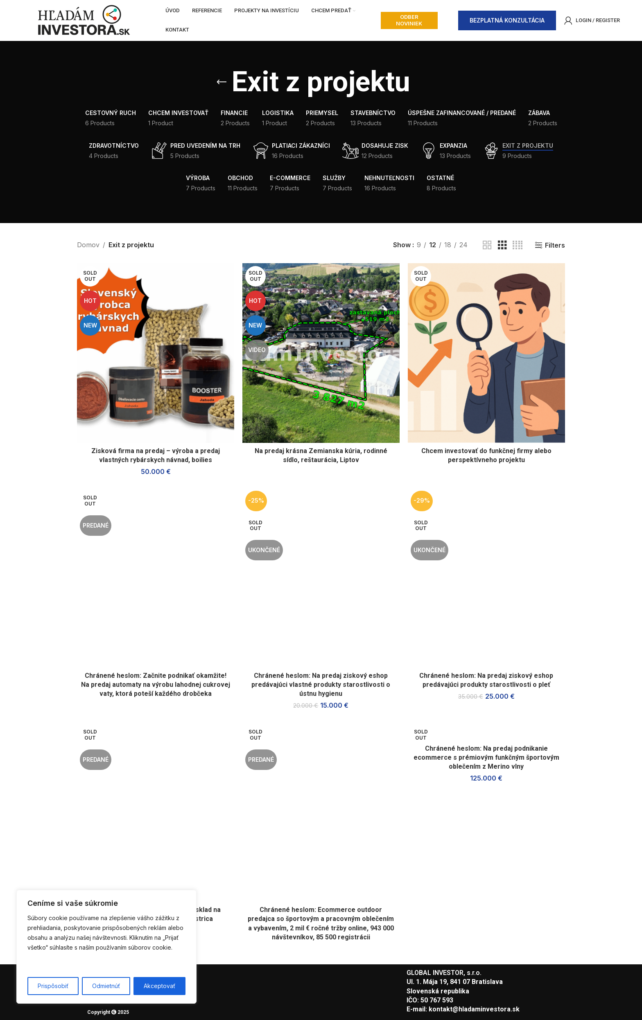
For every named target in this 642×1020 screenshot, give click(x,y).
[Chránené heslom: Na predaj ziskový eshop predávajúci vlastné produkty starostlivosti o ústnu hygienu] (321, 577)
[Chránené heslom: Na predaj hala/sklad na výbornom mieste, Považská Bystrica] (155, 812)
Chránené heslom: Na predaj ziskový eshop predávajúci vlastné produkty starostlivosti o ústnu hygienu (321, 685)
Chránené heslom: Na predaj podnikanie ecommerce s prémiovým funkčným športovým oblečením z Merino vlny (487, 758)
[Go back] (221, 82)
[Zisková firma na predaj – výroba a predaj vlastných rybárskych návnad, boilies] (155, 353)
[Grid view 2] (487, 245)
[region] (106, 947)
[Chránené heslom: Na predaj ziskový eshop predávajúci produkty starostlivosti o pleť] (486, 577)
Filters (555, 245)
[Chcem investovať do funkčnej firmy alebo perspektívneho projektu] (486, 353)
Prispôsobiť (53, 985)
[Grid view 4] (517, 245)
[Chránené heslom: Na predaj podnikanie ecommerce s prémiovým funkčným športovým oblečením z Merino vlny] (486, 731)
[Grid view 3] (502, 245)
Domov (88, 245)
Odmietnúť (106, 985)
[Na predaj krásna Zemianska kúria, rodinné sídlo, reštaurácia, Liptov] (321, 353)
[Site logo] (83, 20)
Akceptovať (159, 985)
